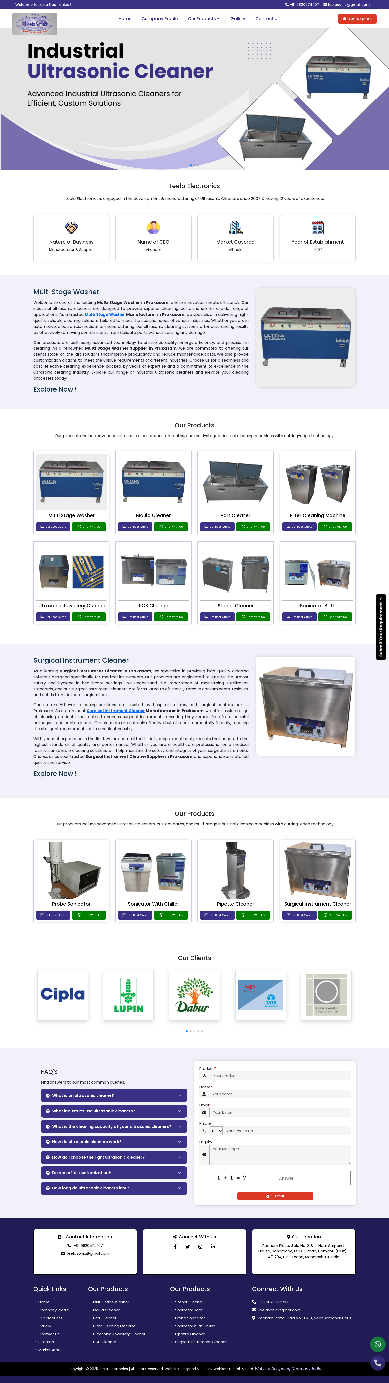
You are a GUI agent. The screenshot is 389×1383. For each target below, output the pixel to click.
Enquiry (206, 1142)
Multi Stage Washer (105, 314)
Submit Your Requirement (381, 627)
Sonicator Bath (318, 605)
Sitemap (43, 1341)
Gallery (237, 19)
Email (205, 1105)
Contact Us (267, 19)
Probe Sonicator (71, 904)
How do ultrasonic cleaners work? (83, 1142)
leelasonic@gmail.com (346, 4)
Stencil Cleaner (236, 605)
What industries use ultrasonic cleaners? (90, 1111)
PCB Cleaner (153, 605)
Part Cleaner (235, 515)
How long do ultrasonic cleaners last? (87, 1188)
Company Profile (160, 19)
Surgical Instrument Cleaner (116, 710)
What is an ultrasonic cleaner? (80, 1095)
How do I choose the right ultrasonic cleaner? (95, 1157)
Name (205, 1087)
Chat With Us (89, 527)
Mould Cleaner (153, 515)
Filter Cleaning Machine (317, 515)
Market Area (47, 1349)
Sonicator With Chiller (153, 904)
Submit (275, 1196)
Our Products (204, 19)
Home (125, 19)
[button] (187, 1031)
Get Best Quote (53, 527)
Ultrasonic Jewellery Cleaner (71, 605)
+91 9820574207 (302, 4)
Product (207, 1069)
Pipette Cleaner (235, 904)
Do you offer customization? (78, 1173)
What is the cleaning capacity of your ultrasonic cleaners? (108, 1126)
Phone (206, 1123)
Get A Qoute (357, 18)
